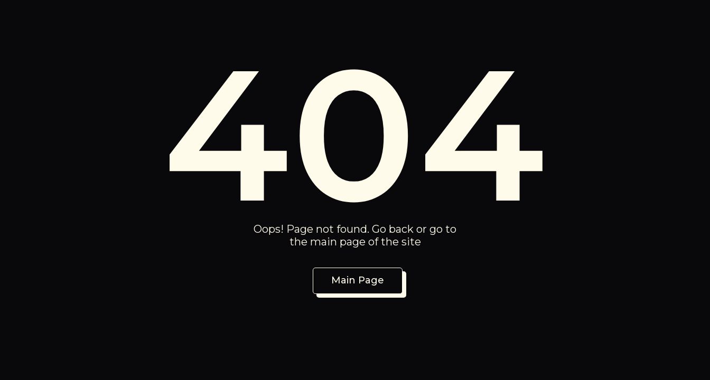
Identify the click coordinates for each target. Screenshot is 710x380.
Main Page (357, 280)
